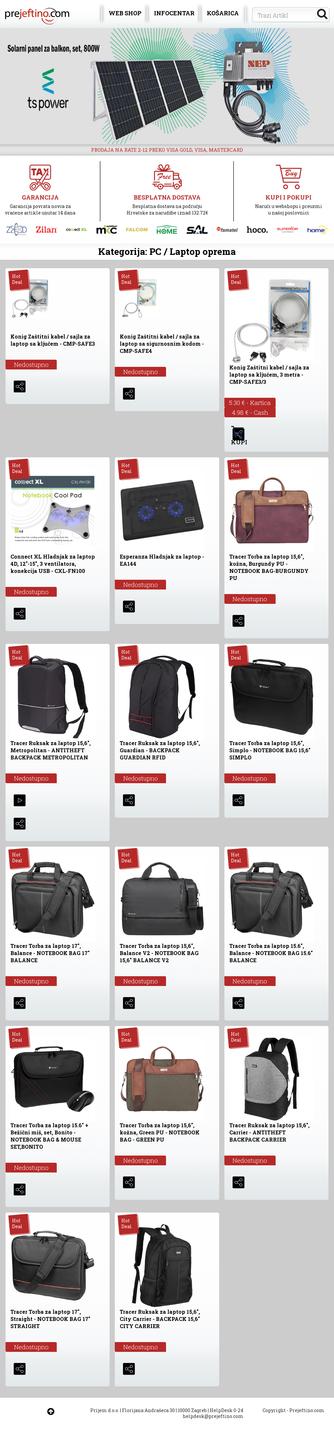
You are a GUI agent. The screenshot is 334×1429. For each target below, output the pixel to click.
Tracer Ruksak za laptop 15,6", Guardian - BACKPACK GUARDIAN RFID (160, 750)
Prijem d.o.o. (104, 1410)
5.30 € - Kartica (250, 402)
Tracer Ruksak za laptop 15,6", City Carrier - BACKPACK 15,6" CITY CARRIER (160, 1318)
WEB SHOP (125, 13)
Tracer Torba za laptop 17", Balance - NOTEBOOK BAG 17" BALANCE (50, 953)
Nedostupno (31, 364)
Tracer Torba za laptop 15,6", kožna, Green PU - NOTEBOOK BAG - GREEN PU (160, 1132)
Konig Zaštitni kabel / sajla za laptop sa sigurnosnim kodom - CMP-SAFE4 (162, 343)
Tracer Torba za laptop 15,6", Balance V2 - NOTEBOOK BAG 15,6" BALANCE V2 (159, 953)
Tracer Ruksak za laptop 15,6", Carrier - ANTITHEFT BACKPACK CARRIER (269, 1132)
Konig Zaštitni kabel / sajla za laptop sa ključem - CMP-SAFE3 (52, 340)
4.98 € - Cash (250, 412)
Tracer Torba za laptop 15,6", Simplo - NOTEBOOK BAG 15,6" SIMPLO (270, 750)
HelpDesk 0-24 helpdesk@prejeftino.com (213, 1413)
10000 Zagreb (192, 1410)
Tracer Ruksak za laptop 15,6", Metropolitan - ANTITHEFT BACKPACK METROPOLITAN (50, 750)
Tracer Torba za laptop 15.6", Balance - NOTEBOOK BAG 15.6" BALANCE (271, 953)
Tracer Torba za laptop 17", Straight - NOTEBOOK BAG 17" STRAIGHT (50, 1318)
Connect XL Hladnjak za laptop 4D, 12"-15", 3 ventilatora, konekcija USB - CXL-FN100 (52, 563)
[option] (167, 86)
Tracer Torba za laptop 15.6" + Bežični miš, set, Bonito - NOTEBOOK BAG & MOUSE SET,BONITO (49, 1136)
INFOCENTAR (174, 13)
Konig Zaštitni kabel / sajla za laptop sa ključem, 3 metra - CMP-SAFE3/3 (269, 374)
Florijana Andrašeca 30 (148, 1410)
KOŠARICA (223, 13)
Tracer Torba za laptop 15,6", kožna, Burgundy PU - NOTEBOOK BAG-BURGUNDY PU (269, 567)
